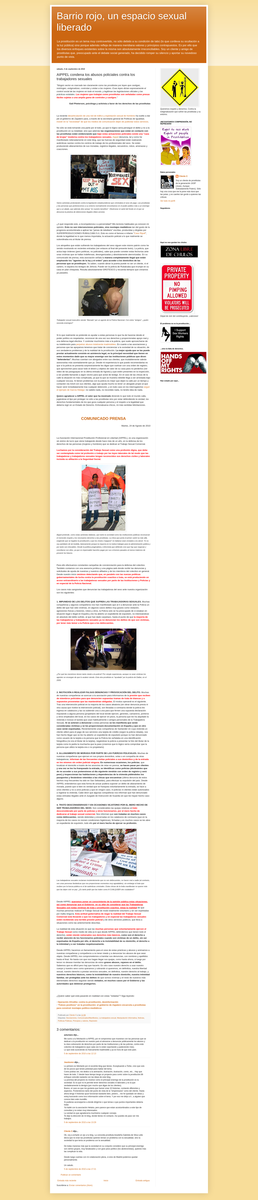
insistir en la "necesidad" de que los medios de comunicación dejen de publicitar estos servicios (102, 121)
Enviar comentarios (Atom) (80, 1185)
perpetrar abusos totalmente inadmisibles (96, 344)
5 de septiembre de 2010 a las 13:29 (80, 1122)
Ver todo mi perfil (167, 201)
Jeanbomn (69, 1062)
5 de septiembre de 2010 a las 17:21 (80, 1169)
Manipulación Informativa (127, 1018)
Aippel (116, 137)
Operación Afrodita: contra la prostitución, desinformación (88, 1002)
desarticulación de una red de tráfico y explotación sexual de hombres (101, 116)
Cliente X (68, 1131)
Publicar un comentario (71, 1175)
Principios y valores (80, 1021)
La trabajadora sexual (107, 1018)
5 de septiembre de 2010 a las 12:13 (80, 1053)
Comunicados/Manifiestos (88, 1018)
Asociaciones (71, 1018)
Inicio (106, 1180)
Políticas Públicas (65, 1021)
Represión (93, 1021)
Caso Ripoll (139, 233)
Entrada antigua (143, 1180)
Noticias (141, 1018)
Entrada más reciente (66, 1180)
